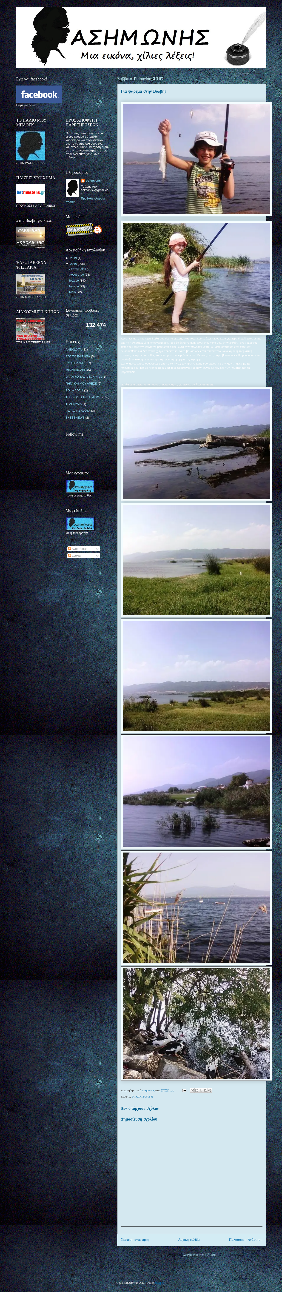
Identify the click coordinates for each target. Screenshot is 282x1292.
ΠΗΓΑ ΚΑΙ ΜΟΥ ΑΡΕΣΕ (81, 383)
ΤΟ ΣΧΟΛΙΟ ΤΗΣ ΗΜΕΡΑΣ (84, 397)
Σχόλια (74, 555)
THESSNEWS (75, 417)
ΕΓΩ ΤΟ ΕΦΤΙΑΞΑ (78, 356)
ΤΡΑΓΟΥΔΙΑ (74, 404)
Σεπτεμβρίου (78, 269)
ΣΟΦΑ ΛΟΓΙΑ (74, 390)
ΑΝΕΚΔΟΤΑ (74, 349)
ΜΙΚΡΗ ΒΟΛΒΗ (142, 1097)
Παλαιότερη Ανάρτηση (245, 1240)
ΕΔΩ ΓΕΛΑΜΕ (75, 363)
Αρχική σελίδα (188, 1240)
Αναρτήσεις (77, 548)
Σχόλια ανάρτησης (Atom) (199, 1255)
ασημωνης (93, 180)
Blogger (160, 1283)
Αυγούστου (77, 274)
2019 (74, 258)
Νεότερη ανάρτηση (135, 1240)
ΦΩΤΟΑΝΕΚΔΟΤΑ (78, 410)
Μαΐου (73, 292)
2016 (74, 263)
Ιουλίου (74, 280)
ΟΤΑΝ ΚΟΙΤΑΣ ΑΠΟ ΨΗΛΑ (84, 376)
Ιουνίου (74, 286)
